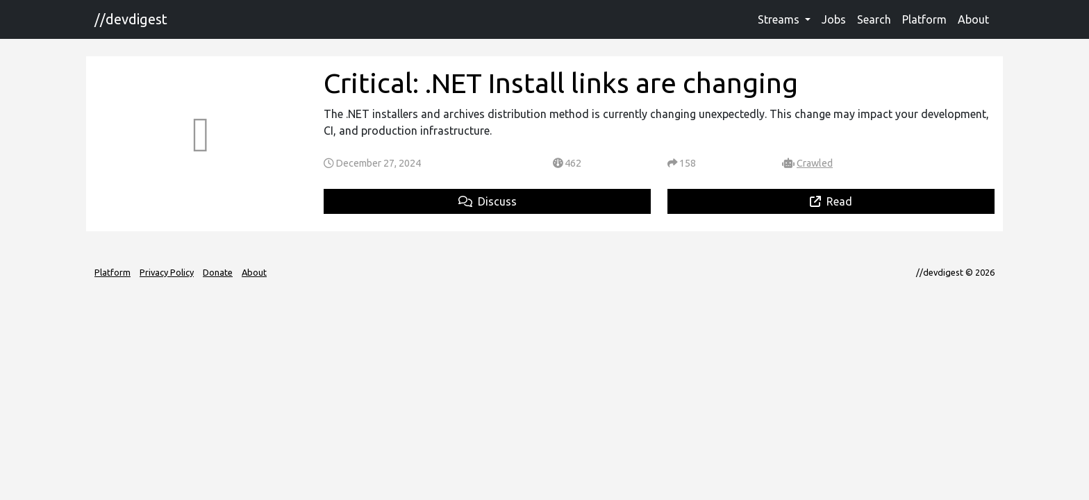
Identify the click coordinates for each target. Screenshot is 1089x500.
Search (874, 19)
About (973, 19)
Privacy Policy (167, 272)
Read (831, 201)
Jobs (834, 19)
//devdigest (130, 19)
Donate (218, 272)
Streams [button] (780, 19)
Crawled (815, 163)
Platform (924, 19)
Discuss (487, 201)
